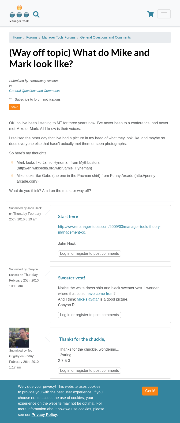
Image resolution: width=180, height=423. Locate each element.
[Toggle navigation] (164, 14)
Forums (31, 37)
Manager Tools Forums (59, 37)
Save (14, 107)
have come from (99, 294)
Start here (68, 217)
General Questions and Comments (105, 37)
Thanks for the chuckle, (81, 339)
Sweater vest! (71, 278)
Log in (65, 253)
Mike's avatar (88, 299)
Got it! (150, 391)
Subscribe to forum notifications (37, 99)
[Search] (36, 15)
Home (17, 37)
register (82, 253)
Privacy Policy (44, 415)
